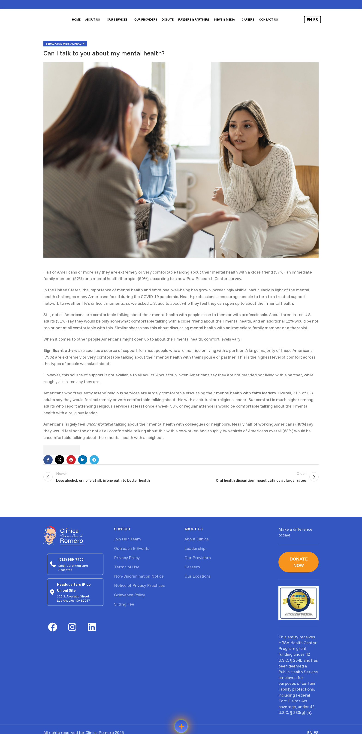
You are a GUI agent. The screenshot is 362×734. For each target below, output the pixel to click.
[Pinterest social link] (71, 459)
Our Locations (197, 576)
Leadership (194, 548)
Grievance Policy (129, 594)
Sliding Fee (124, 604)
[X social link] (59, 459)
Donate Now (299, 562)
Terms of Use (126, 567)
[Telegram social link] (94, 459)
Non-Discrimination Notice (139, 576)
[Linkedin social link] (82, 459)
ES (315, 19)
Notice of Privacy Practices (139, 585)
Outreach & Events (131, 548)
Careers (192, 567)
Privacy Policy (127, 557)
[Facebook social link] (48, 459)
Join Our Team (127, 539)
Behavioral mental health (65, 43)
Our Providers (197, 557)
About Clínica (196, 539)
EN (309, 19)
